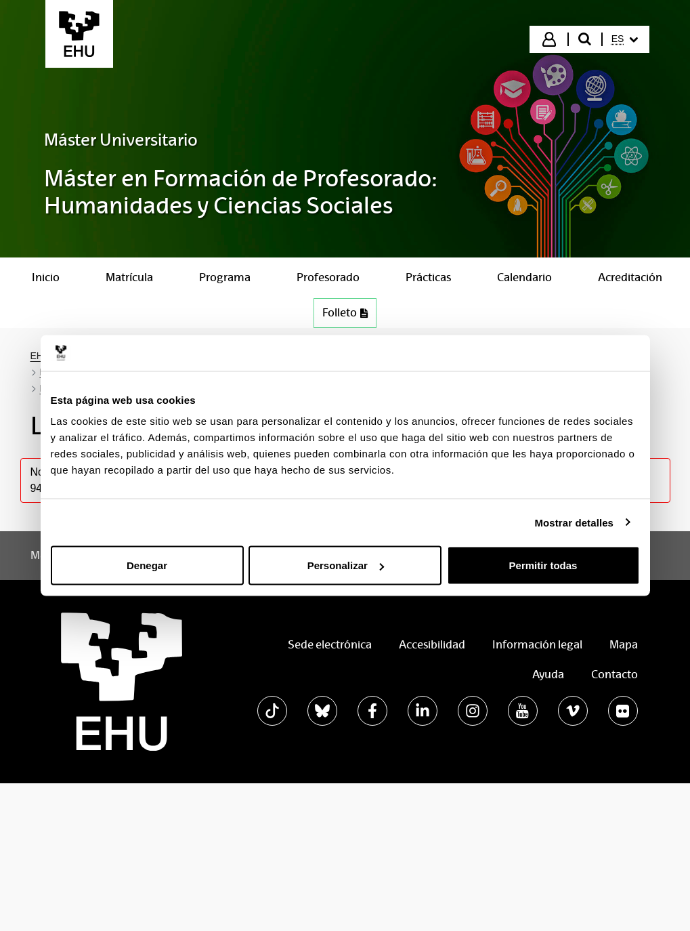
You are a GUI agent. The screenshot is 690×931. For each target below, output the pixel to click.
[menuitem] (625, 39)
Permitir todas (543, 565)
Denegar (147, 565)
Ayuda (548, 674)
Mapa (623, 644)
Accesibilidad (432, 644)
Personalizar (345, 565)
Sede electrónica (330, 644)
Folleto (349, 316)
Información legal (537, 644)
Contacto (614, 674)
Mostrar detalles (573, 522)
